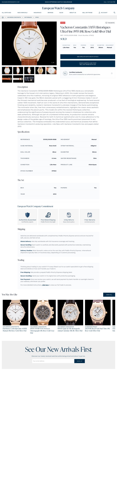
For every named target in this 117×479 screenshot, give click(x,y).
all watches (6, 13)
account (103, 13)
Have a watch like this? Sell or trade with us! (87, 64)
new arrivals (22, 13)
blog (61, 13)
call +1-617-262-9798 (109, 2)
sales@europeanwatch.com (10, 2)
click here (45, 291)
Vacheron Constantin (14, 18)
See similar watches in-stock (87, 57)
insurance (37, 13)
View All (109, 300)
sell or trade (87, 13)
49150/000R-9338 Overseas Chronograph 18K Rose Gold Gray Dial (42, 337)
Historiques (28, 18)
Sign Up (79, 367)
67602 (37, 18)
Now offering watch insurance (58, 2)
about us (72, 13)
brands (50, 13)
